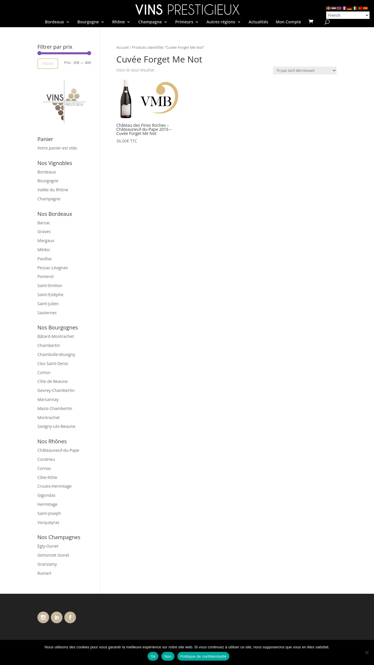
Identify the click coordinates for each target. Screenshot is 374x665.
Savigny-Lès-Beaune (56, 426)
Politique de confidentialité (203, 656)
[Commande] (305, 70)
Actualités (258, 22)
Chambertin (48, 345)
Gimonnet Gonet (53, 555)
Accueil (122, 47)
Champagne (150, 22)
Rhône (118, 22)
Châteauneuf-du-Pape (58, 450)
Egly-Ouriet (47, 546)
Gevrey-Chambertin (56, 390)
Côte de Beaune (52, 381)
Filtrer (47, 63)
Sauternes (47, 312)
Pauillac (44, 258)
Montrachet (48, 417)
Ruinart (44, 573)
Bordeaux (54, 22)
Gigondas (46, 495)
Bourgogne (88, 22)
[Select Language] (348, 15)
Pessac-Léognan (52, 267)
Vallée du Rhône (52, 189)
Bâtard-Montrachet (55, 336)
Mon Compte (288, 22)
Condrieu (46, 459)
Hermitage (47, 504)
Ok (152, 656)
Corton (44, 372)
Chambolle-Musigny (56, 354)
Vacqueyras (48, 522)
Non (168, 656)
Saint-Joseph (49, 513)
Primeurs (184, 22)
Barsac (43, 222)
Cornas (44, 468)
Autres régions (221, 22)
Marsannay (48, 399)
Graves (44, 231)
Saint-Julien (48, 303)
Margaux (45, 240)
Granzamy (47, 564)
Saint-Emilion (49, 285)
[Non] (367, 652)
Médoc (43, 249)
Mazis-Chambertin (54, 408)
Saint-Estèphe (50, 294)
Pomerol (45, 276)
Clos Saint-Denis (52, 363)
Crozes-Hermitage (54, 486)
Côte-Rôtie (47, 477)
